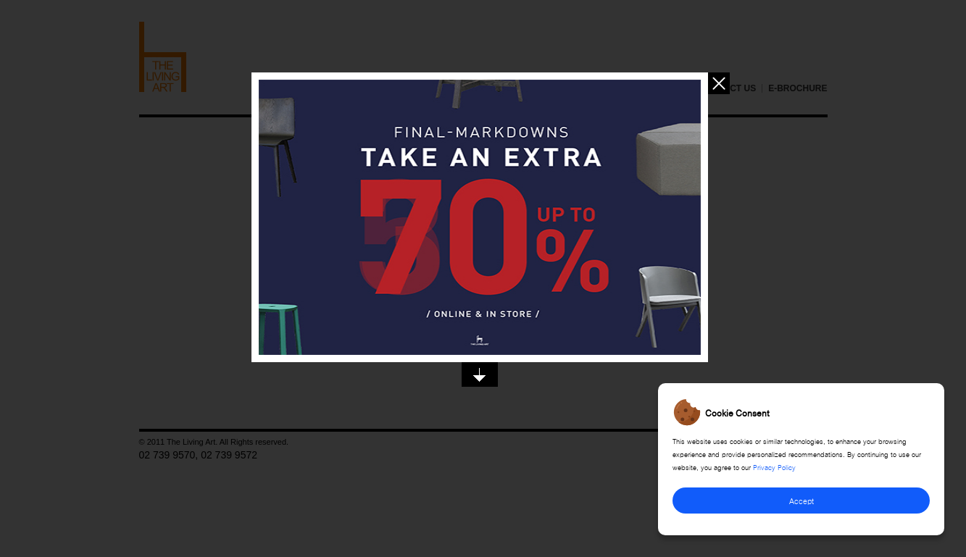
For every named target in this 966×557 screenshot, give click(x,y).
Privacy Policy (774, 466)
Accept (801, 500)
